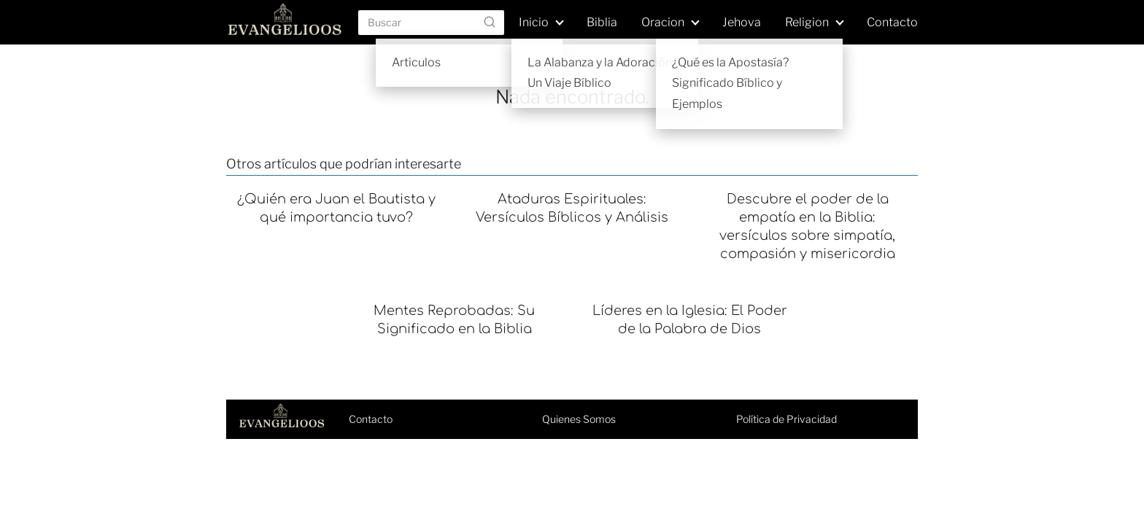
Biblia (602, 22)
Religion (807, 22)
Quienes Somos (579, 419)
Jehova (741, 22)
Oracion (662, 22)
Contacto (892, 22)
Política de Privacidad (786, 419)
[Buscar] (489, 22)
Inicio (534, 22)
